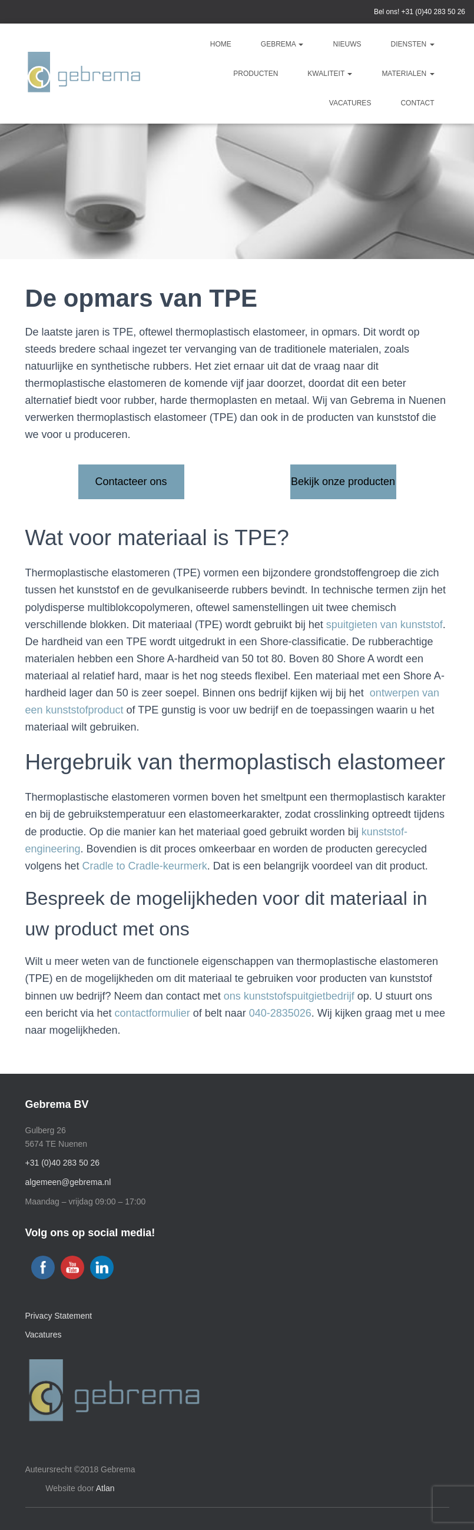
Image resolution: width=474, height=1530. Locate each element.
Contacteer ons (131, 481)
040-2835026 (280, 1013)
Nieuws (347, 44)
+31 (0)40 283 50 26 (433, 12)
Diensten (412, 44)
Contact (417, 103)
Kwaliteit (329, 73)
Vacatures (350, 103)
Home (220, 44)
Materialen (408, 73)
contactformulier (152, 1013)
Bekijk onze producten (343, 481)
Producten (255, 73)
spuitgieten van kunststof (384, 624)
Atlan (105, 1488)
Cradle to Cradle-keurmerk (144, 866)
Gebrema (282, 44)
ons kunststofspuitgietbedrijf (289, 996)
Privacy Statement (58, 1315)
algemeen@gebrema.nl (68, 1182)
